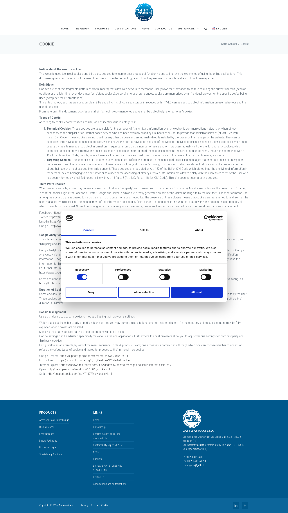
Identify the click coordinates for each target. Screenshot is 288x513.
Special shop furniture (50, 454)
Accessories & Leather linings (54, 420)
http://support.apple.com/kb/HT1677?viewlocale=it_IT (80, 374)
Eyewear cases (46, 433)
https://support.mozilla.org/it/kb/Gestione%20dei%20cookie (94, 360)
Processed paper (47, 447)
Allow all (196, 292)
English (219, 28)
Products (102, 29)
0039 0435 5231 (194, 457)
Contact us (163, 29)
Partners (97, 458)
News (145, 29)
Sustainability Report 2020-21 (108, 445)
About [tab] (199, 230)
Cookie (245, 44)
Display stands (47, 427)
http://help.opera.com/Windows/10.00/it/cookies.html (80, 369)
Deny (91, 292)
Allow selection (144, 292)
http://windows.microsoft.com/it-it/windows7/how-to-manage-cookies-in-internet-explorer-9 (116, 365)
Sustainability (188, 29)
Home (65, 29)
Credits (104, 505)
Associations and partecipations (110, 483)
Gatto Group (99, 427)
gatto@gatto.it (196, 465)
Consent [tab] (89, 230)
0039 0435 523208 (196, 461)
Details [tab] (144, 230)
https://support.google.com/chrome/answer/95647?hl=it (94, 356)
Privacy (84, 505)
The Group (81, 29)
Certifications (125, 29)
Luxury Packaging (48, 440)
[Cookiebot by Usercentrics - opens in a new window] (206, 218)
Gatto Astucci (229, 44)
